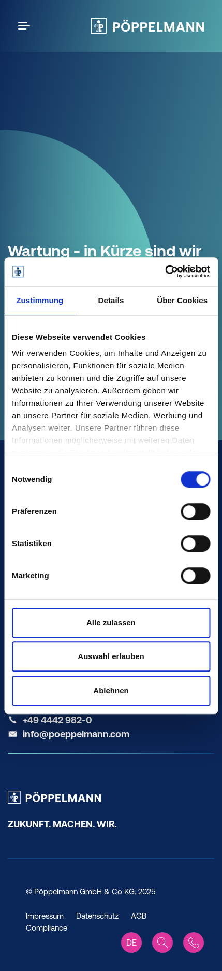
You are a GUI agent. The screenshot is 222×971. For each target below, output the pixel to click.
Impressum (45, 915)
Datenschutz (97, 915)
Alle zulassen (111, 622)
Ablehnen (110, 690)
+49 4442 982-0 (57, 720)
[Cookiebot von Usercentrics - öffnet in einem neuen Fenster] (165, 271)
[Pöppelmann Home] (147, 26)
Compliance (46, 927)
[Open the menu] (26, 26)
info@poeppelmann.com (76, 734)
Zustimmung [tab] (39, 300)
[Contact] (193, 942)
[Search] (162, 942)
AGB (138, 915)
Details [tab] (111, 300)
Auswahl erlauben (111, 656)
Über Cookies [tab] (182, 300)
